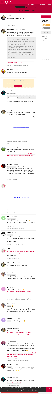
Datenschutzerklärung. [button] (33, 390)
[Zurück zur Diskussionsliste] (2, 2)
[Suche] (28, 4)
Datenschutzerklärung (45, 393)
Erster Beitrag (44, 36)
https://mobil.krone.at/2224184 (14, 382)
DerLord (10, 367)
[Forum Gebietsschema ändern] (33, 4)
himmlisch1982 (11, 219)
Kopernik (10, 235)
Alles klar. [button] (49, 389)
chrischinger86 (11, 93)
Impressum (37, 393)
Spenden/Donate (5, 393)
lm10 (9, 306)
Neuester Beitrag (45, 59)
